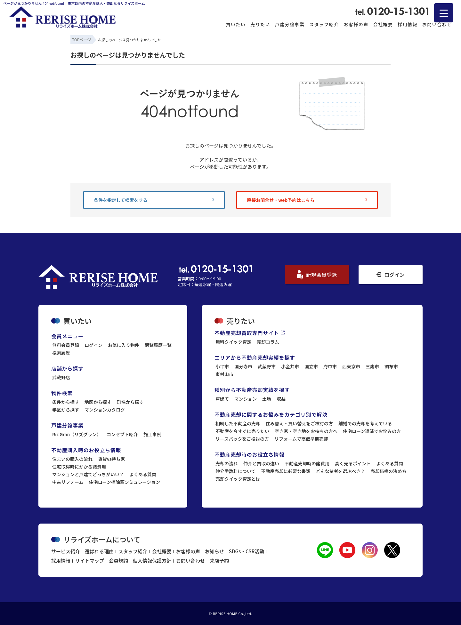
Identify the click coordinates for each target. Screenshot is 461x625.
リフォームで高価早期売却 (301, 439)
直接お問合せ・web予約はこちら (307, 200)
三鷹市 (372, 366)
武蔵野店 (61, 377)
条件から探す (65, 402)
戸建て (222, 399)
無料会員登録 (65, 345)
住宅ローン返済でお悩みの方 (372, 431)
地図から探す (98, 402)
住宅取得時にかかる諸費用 (79, 466)
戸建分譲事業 (289, 24)
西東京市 (351, 366)
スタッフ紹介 (324, 24)
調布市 (391, 366)
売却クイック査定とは (237, 479)
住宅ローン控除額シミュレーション (124, 482)
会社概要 (383, 24)
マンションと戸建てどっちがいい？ (88, 474)
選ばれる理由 (99, 551)
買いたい (236, 24)
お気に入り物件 (123, 345)
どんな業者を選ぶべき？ (340, 471)
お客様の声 (356, 24)
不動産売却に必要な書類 (286, 471)
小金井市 (290, 366)
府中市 (330, 366)
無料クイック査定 (233, 342)
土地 (266, 399)
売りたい (260, 24)
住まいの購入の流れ (72, 459)
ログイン (390, 274)
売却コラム (268, 342)
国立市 (311, 366)
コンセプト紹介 (122, 434)
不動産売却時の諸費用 (307, 463)
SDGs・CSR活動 (246, 551)
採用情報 (407, 24)
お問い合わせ (437, 24)
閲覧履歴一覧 (158, 345)
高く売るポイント (353, 463)
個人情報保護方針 (152, 560)
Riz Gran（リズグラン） (76, 434)
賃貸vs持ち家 (111, 459)
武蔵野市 (267, 366)
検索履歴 (61, 352)
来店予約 (219, 560)
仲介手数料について (235, 471)
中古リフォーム (68, 482)
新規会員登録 (317, 274)
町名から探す (130, 402)
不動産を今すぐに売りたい (242, 431)
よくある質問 (142, 474)
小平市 (222, 366)
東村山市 (224, 374)
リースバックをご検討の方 (242, 439)
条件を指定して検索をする (154, 200)
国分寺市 (243, 366)
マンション (245, 399)
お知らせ (214, 551)
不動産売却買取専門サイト (249, 333)
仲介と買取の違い (261, 463)
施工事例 (152, 434)
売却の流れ (226, 463)
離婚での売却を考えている (365, 423)
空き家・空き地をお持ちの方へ (306, 431)
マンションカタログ (105, 409)
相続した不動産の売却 (237, 423)
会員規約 (118, 560)
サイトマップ (89, 560)
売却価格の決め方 (389, 471)
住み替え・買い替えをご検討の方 (299, 423)
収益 (281, 399)
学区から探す (65, 409)
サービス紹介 (65, 551)
